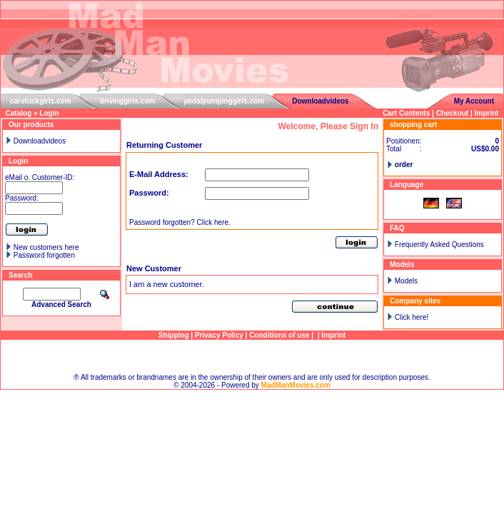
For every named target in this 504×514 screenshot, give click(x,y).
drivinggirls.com (128, 101)
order (404, 164)
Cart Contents (406, 113)
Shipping (173, 335)
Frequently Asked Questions (439, 244)
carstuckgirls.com (40, 101)
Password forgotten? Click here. (180, 222)
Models (406, 281)
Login (49, 113)
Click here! (411, 317)
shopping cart (413, 124)
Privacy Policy (219, 335)
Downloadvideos (320, 101)
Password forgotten (44, 255)
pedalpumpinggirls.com (223, 101)
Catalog (19, 113)
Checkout (452, 113)
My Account (474, 101)
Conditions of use (279, 335)
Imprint (487, 113)
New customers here (46, 247)
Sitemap (252, 357)
